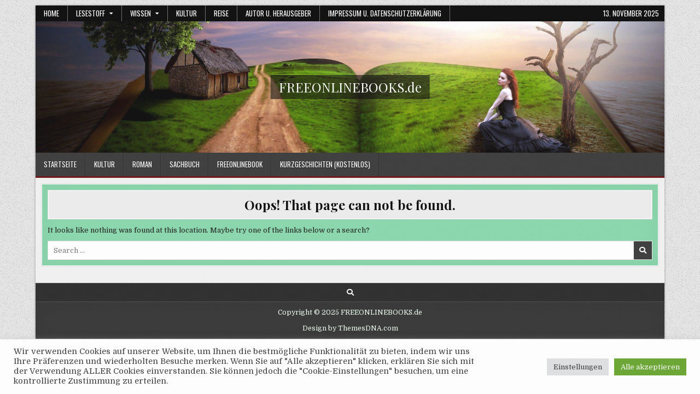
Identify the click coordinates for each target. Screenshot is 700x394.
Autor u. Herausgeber (278, 13)
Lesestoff (90, 13)
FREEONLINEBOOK (239, 164)
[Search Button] (350, 292)
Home (51, 13)
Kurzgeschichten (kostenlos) (325, 164)
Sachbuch (185, 164)
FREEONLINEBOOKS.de (350, 87)
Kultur (186, 13)
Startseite (60, 164)
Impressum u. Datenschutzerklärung (384, 13)
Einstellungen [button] (577, 367)
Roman (142, 164)
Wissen (140, 13)
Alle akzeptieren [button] (650, 367)
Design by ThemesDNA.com (350, 328)
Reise (221, 13)
